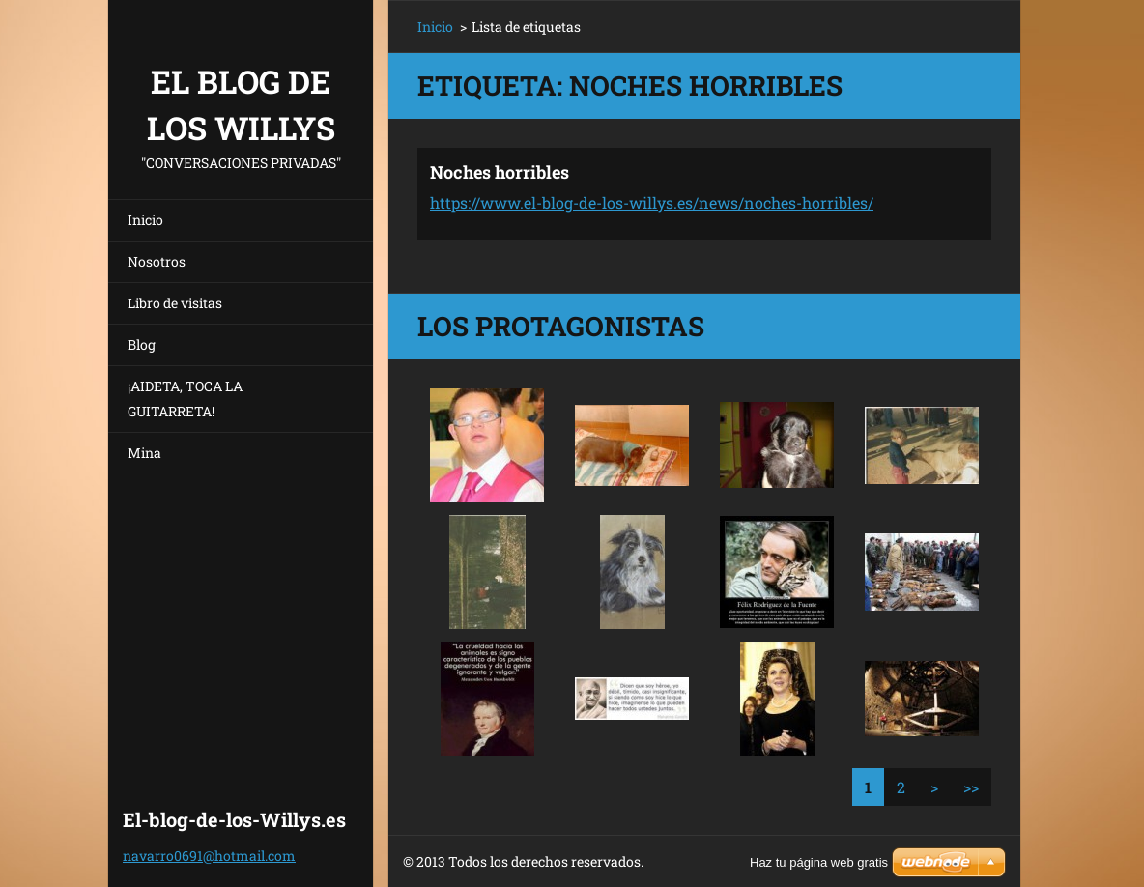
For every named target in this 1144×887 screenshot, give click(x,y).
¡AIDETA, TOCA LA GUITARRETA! (185, 398)
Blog (142, 344)
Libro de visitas (175, 303)
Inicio (145, 220)
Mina (144, 453)
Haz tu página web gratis (819, 862)
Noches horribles (499, 172)
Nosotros (157, 261)
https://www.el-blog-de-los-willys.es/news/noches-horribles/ (651, 202)
